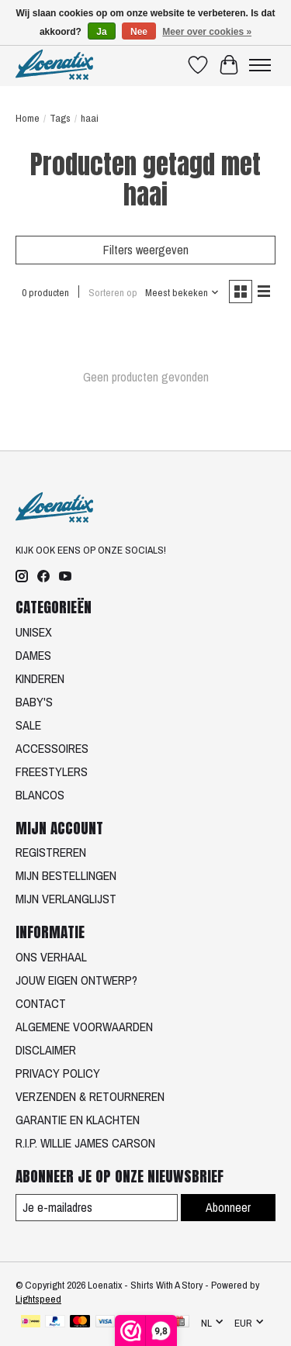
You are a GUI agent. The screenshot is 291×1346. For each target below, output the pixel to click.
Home (28, 118)
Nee (138, 31)
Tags (60, 118)
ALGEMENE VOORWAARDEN (84, 1026)
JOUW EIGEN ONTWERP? (76, 980)
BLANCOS (40, 794)
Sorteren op (112, 292)
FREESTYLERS (52, 771)
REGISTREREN (51, 852)
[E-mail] (97, 1207)
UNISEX (34, 631)
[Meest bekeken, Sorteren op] (182, 292)
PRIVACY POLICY (58, 1073)
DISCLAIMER (46, 1049)
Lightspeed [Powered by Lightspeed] (38, 1299)
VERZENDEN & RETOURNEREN (90, 1096)
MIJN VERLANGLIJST (66, 898)
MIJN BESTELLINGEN (66, 875)
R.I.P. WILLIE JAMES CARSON (85, 1142)
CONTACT (41, 1003)
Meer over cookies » (206, 31)
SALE (28, 724)
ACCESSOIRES (52, 748)
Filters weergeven (146, 249)
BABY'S (34, 701)
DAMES (33, 655)
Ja (101, 31)
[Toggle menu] (259, 65)
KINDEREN (40, 678)
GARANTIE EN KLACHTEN (78, 1119)
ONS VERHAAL (51, 956)
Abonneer (228, 1207)
